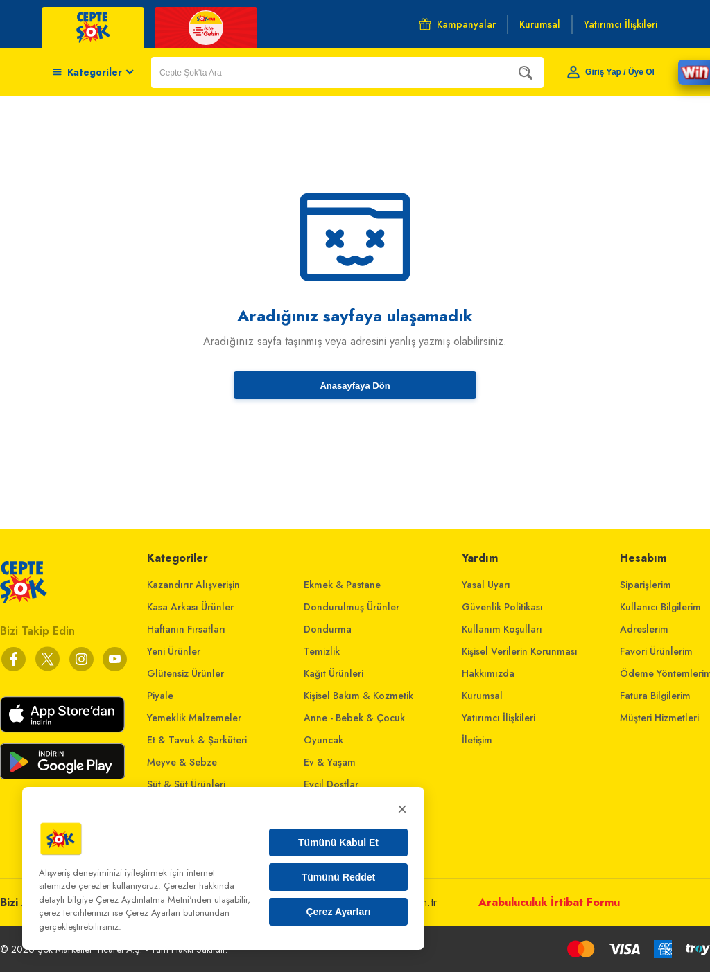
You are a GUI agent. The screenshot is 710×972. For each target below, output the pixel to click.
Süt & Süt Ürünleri (186, 784)
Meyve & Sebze (182, 762)
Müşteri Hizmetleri (659, 718)
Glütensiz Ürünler (185, 673)
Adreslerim (644, 629)
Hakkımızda (488, 673)
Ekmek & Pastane (342, 585)
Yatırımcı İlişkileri (498, 718)
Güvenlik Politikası (502, 607)
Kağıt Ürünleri (333, 673)
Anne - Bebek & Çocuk (354, 718)
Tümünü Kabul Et (338, 842)
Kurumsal (482, 696)
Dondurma (328, 629)
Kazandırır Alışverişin (193, 585)
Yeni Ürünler (173, 651)
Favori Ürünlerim (656, 651)
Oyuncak (323, 740)
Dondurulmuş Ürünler (351, 607)
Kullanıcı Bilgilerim (660, 607)
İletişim (477, 740)
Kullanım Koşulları (502, 629)
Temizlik (322, 651)
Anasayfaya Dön (355, 385)
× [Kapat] (402, 808)
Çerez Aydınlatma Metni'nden (153, 899)
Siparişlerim (645, 585)
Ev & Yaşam (330, 762)
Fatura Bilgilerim (655, 696)
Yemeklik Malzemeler (194, 718)
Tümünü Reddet (339, 877)
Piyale (160, 696)
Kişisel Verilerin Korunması (520, 651)
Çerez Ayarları (338, 911)
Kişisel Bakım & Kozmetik (358, 696)
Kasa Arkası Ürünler (190, 607)
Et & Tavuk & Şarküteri (197, 740)
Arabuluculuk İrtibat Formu (549, 902)
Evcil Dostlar (331, 784)
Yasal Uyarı (486, 585)
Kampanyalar (457, 24)
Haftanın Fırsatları (186, 629)
